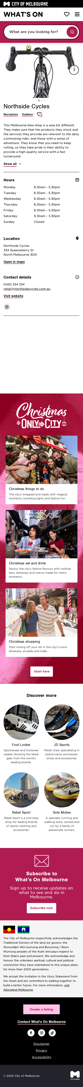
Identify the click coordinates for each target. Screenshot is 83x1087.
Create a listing (41, 1009)
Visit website (13, 296)
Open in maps (14, 261)
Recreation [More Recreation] (11, 114)
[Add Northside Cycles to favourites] (40, 114)
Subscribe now (41, 908)
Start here (42, 671)
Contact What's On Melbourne (41, 1022)
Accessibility (41, 1057)
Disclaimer (41, 1043)
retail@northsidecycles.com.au (27, 289)
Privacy (41, 1050)
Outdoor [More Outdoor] (27, 114)
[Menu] (77, 14)
